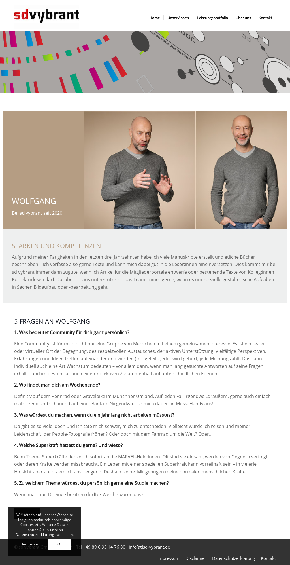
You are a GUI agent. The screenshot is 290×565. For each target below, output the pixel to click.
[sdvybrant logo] (46, 18)
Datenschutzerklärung (35, 534)
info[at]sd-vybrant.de (149, 547)
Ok (59, 544)
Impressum (31, 544)
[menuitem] (154, 18)
